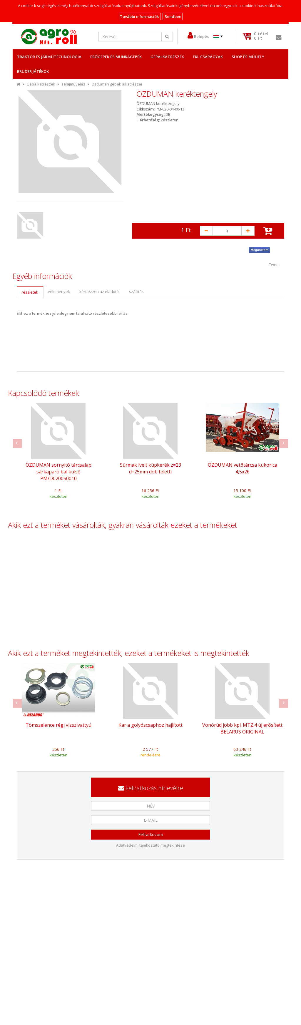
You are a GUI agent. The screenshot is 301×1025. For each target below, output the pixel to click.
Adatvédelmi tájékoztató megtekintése (150, 845)
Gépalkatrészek (167, 56)
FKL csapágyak (208, 56)
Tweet (274, 264)
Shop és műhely (248, 56)
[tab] (30, 292)
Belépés (201, 36)
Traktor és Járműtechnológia (49, 56)
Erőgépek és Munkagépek (116, 56)
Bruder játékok (33, 71)
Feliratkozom (150, 834)
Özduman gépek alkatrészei (116, 84)
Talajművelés (73, 84)
